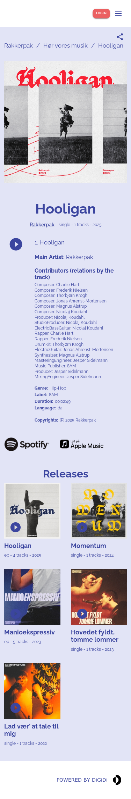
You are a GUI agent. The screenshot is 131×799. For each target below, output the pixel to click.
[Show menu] (118, 13)
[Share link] (119, 36)
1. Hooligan (50, 242)
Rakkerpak (18, 45)
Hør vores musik (65, 45)
